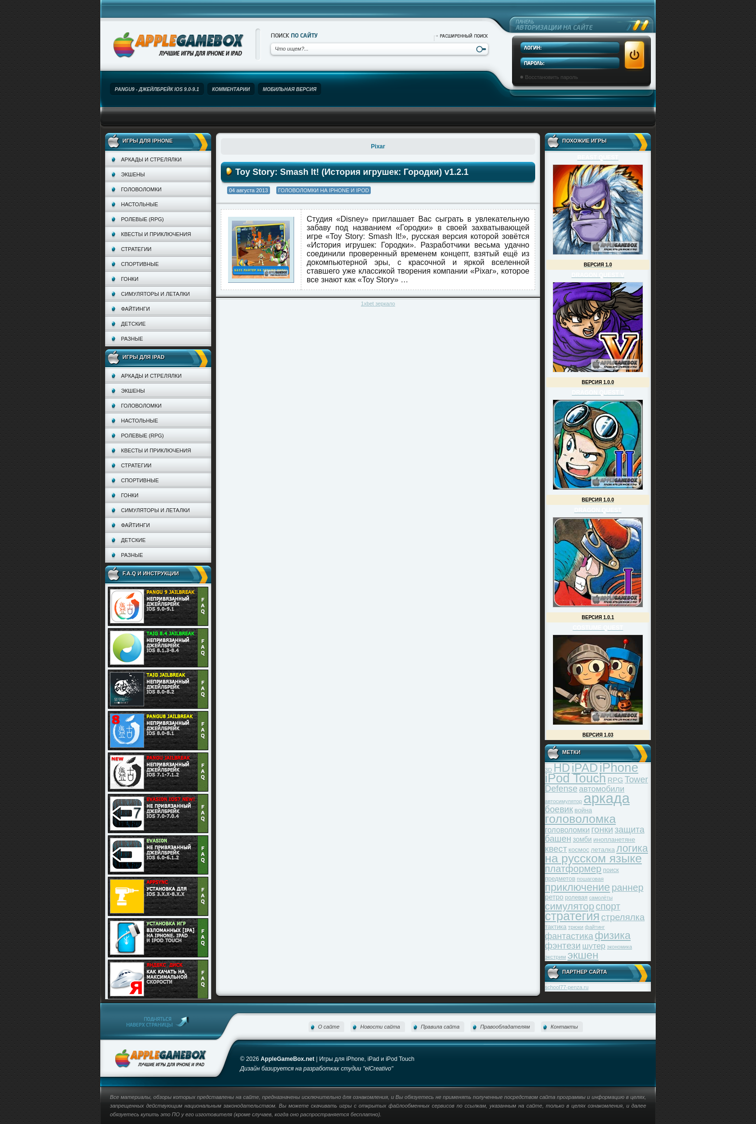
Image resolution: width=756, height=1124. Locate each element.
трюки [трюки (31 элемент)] (575, 927)
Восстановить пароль (551, 77)
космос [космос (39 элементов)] (578, 849)
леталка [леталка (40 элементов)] (603, 849)
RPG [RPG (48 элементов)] (615, 780)
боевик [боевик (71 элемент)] (559, 809)
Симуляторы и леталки (155, 294)
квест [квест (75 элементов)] (556, 849)
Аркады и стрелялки (151, 159)
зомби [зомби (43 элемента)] (582, 839)
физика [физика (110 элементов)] (613, 935)
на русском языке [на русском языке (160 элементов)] (593, 858)
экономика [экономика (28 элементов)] (619, 947)
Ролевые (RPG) (142, 219)
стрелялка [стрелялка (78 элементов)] (623, 917)
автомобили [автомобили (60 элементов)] (601, 788)
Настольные (139, 204)
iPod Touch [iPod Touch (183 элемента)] (575, 778)
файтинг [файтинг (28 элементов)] (595, 927)
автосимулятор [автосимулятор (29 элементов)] (563, 801)
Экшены (133, 174)
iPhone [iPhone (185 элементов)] (618, 767)
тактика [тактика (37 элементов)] (556, 926)
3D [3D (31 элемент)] (548, 770)
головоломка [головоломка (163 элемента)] (580, 818)
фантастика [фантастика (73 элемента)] (569, 936)
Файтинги (135, 309)
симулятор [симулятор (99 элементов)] (569, 906)
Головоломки (141, 189)
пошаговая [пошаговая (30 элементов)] (590, 879)
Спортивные (140, 264)
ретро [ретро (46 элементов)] (554, 897)
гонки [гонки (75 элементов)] (602, 829)
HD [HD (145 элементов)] (562, 767)
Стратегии (136, 249)
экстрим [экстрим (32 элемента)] (555, 956)
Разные (132, 339)
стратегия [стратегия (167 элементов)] (572, 916)
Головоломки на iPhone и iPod (323, 190)
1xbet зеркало (378, 303)
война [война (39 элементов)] (583, 810)
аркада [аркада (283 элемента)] (606, 798)
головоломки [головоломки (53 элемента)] (567, 830)
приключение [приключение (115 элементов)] (577, 887)
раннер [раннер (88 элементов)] (627, 887)
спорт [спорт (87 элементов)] (608, 906)
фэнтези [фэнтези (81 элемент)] (562, 945)
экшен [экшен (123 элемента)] (582, 955)
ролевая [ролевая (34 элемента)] (576, 897)
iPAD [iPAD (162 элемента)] (584, 767)
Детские (133, 324)
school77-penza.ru (567, 987)
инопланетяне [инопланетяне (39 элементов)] (614, 839)
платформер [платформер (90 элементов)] (573, 868)
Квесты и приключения (156, 234)
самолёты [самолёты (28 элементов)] (601, 897)
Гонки (129, 279)
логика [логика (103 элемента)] (632, 848)
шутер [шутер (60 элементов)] (593, 946)
